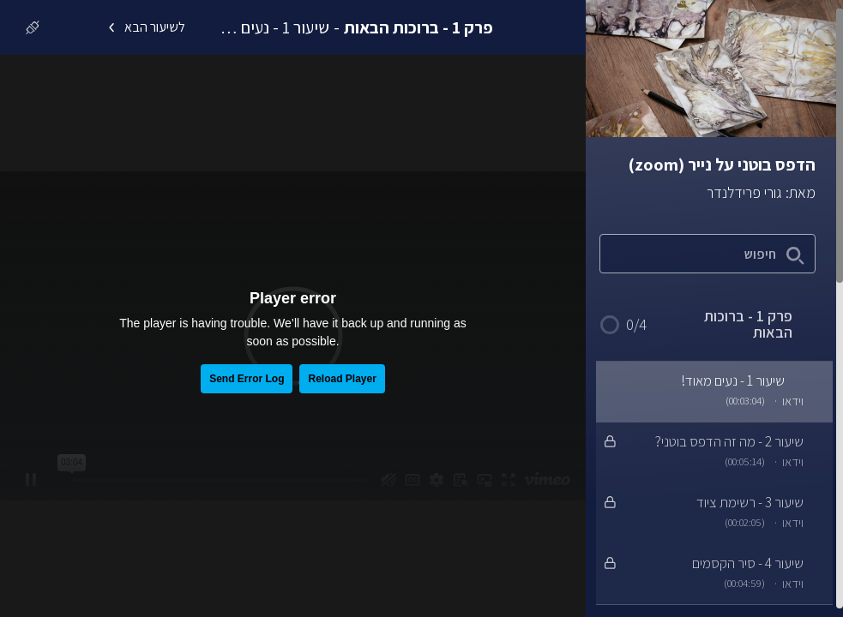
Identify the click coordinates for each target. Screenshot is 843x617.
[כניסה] (28, 27)
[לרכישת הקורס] (74, 27)
